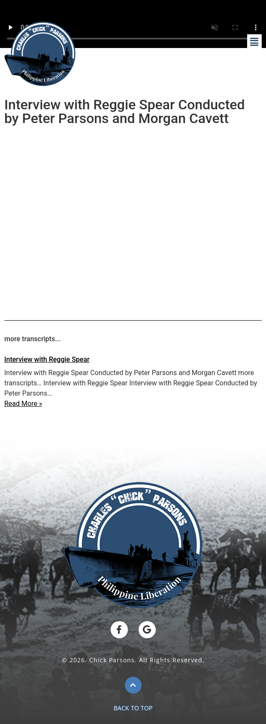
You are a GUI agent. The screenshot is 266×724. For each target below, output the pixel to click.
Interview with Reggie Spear (47, 359)
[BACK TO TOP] (133, 685)
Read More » (23, 404)
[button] (254, 42)
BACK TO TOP (133, 708)
